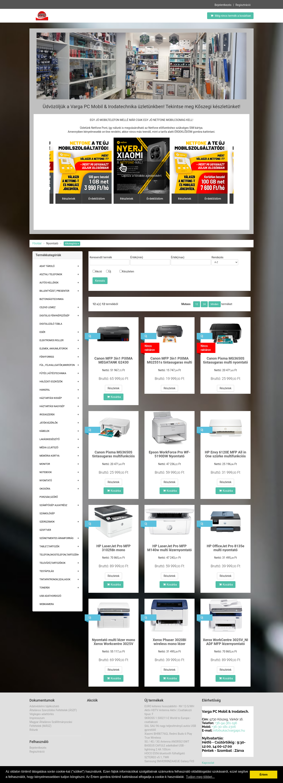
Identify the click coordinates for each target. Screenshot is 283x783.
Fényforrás (47, 356)
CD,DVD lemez (47, 307)
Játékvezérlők (49, 422)
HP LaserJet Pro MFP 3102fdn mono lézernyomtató (113, 550)
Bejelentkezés (223, 4)
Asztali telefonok (51, 274)
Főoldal (36, 243)
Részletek (113, 388)
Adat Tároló (47, 266)
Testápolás (47, 571)
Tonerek (45, 587)
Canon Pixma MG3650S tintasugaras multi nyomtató (225, 360)
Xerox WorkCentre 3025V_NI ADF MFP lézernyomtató (225, 642)
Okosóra (45, 488)
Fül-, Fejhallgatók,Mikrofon (57, 365)
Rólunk (33, 729)
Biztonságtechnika (51, 299)
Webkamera (47, 604)
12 (196, 304)
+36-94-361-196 (226, 723)
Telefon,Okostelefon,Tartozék (59, 554)
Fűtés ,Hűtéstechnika (53, 373)
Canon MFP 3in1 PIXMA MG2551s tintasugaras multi (169, 360)
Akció (97, 271)
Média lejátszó (49, 447)
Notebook (46, 472)
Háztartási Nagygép (52, 406)
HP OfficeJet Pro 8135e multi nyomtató (225, 548)
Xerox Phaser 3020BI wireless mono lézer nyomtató (169, 644)
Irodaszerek (47, 414)
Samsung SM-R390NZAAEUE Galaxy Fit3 (169, 761)
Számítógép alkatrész (53, 505)
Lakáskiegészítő (50, 439)
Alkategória (72, 243)
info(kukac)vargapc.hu (229, 730)
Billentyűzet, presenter (54, 291)
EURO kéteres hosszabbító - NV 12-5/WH (169, 706)
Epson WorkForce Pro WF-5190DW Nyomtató (169, 454)
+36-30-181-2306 (224, 727)
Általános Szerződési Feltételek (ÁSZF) (53, 710)
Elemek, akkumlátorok (54, 348)
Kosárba (114, 396)
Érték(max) (177, 257)
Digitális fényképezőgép (54, 315)
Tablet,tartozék (50, 546)
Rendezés (217, 257)
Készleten (126, 271)
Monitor (45, 464)
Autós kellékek (49, 282)
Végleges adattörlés (41, 714)
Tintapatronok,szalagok (55, 579)
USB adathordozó (50, 596)
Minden (215, 304)
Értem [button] (264, 774)
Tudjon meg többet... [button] (200, 776)
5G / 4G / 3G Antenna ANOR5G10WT (166, 741)
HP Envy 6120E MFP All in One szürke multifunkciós (225, 454)
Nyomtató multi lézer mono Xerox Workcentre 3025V (113, 642)
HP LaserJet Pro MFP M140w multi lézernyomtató (169, 548)
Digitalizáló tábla (51, 324)
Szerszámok (47, 521)
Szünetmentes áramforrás (57, 538)
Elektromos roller (51, 340)
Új (108, 271)
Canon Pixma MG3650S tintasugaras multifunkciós (113, 454)
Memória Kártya (50, 455)
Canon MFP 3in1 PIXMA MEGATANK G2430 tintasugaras (113, 362)
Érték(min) (136, 257)
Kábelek (44, 431)
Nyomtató (46, 480)
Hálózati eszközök (51, 381)
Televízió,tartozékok (52, 563)
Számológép (47, 513)
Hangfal (45, 389)
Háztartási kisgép (51, 398)
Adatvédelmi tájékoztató (44, 706)
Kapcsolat (208, 762)
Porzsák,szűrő (49, 497)
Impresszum (37, 718)
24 (204, 304)
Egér (42, 332)
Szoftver (45, 530)
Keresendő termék (101, 257)
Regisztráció (243, 4)
